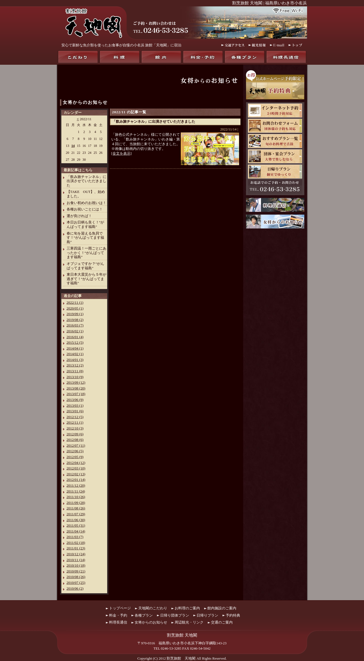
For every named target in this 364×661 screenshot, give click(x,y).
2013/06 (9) (75, 400)
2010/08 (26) (76, 577)
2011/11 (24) (76, 491)
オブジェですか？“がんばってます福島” (85, 266)
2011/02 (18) (76, 543)
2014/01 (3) (75, 360)
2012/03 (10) (76, 468)
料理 (119, 57)
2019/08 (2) (75, 320)
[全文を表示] (121, 153)
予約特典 (233, 615)
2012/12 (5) (75, 417)
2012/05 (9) (75, 457)
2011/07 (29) (76, 514)
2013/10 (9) (75, 377)
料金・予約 (203, 57)
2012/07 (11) (76, 445)
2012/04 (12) (76, 463)
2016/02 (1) (75, 331)
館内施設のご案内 (221, 608)
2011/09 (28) (76, 503)
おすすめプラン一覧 (275, 141)
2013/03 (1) (75, 405)
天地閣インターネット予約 (275, 110)
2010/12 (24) (76, 554)
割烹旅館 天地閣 (181, 658)
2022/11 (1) (75, 302)
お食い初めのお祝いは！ (86, 203)
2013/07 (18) (76, 394)
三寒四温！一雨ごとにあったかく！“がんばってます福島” (86, 252)
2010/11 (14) (76, 560)
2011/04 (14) (76, 531)
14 (73, 146)
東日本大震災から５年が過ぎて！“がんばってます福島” (86, 278)
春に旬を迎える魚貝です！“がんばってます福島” (85, 237)
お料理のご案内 (187, 608)
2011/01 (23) (76, 548)
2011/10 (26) (76, 497)
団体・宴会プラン (275, 156)
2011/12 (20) (76, 485)
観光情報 (257, 45)
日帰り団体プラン (174, 615)
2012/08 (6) (75, 440)
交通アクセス (232, 45)
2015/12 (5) (75, 342)
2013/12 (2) (75, 365)
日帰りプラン (275, 172)
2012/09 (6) (75, 434)
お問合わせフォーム (275, 126)
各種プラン (244, 57)
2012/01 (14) (76, 479)
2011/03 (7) (75, 537)
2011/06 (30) (76, 520)
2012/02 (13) (76, 474)
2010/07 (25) (76, 582)
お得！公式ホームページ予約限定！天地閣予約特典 (275, 84)
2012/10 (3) (75, 428)
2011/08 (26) (76, 508)
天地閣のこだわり (78, 57)
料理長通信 (286, 57)
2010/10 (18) (76, 565)
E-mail (277, 45)
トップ (295, 45)
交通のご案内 (222, 622)
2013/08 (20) (76, 388)
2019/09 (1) (75, 314)
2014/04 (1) (75, 348)
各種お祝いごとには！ (85, 209)
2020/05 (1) (75, 308)
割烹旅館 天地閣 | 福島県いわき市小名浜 (269, 3)
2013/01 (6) (75, 411)
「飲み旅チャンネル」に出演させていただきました (153, 121)
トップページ (120, 608)
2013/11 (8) (75, 371)
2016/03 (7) (75, 325)
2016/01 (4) (75, 337)
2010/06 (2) (75, 588)
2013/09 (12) (76, 382)
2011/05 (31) (76, 525)
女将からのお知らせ (85, 102)
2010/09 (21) (76, 571)
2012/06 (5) (75, 451)
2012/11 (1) (75, 422)
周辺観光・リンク (189, 622)
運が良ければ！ (79, 216)
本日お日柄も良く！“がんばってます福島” (85, 224)
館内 (161, 57)
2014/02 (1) (75, 354)
